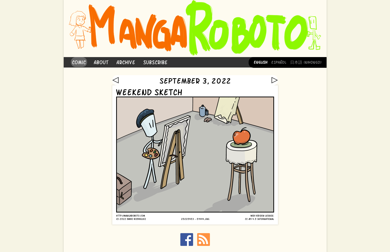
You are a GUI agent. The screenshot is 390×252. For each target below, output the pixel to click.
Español (278, 61)
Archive (125, 61)
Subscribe (155, 61)
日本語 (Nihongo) (305, 61)
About (101, 61)
